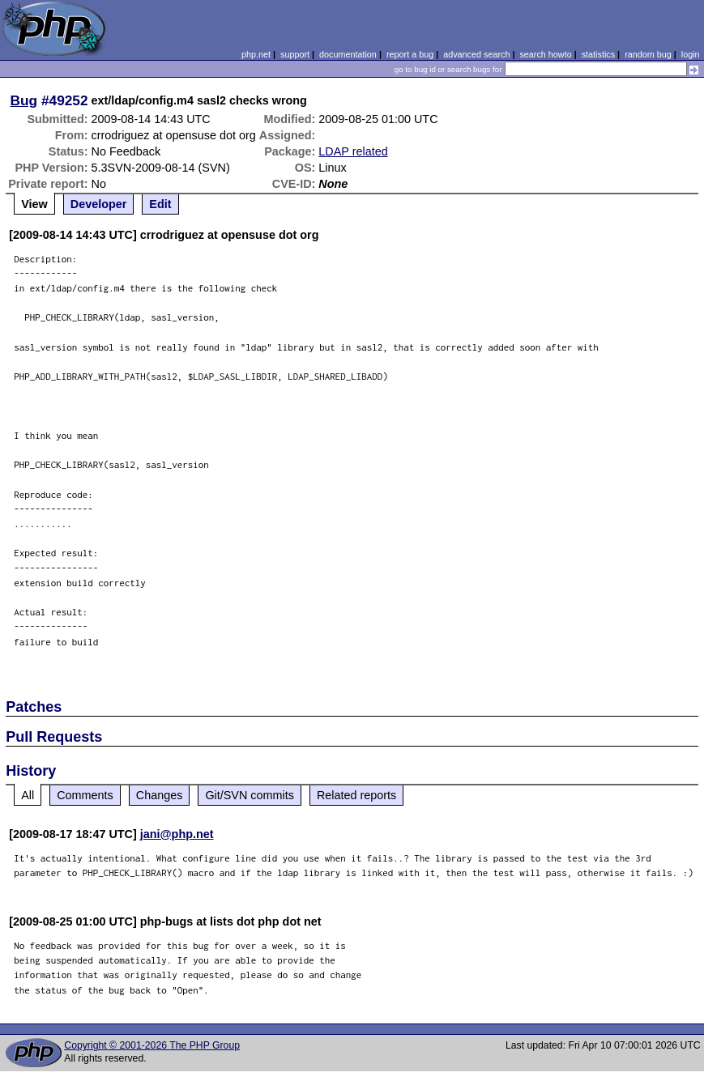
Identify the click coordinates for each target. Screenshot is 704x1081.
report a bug (409, 54)
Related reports (356, 795)
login (690, 54)
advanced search (476, 54)
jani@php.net (177, 834)
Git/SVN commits (249, 795)
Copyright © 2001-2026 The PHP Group (152, 1045)
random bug (648, 54)
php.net (256, 54)
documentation (348, 54)
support (294, 54)
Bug (24, 100)
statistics (598, 54)
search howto (545, 54)
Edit (160, 204)
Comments (85, 795)
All (27, 795)
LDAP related (352, 151)
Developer (98, 204)
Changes (159, 795)
